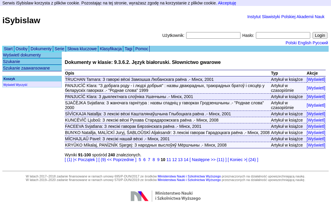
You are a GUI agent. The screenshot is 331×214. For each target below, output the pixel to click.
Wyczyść (21, 84)
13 (180, 159)
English (304, 42)
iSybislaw (21, 20)
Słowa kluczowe (82, 48)
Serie (59, 48)
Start (8, 48)
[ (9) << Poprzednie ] (118, 159)
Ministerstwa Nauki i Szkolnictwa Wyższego (189, 176)
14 (186, 159)
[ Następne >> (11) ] (208, 159)
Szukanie (11, 61)
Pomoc (141, 48)
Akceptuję (227, 3)
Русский (320, 42)
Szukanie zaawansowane (26, 68)
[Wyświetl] (316, 79)
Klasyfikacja (111, 48)
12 (174, 159)
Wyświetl (9, 84)
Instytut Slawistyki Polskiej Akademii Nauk (285, 16)
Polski (291, 42)
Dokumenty (41, 48)
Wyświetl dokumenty (22, 55)
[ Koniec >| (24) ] (243, 159)
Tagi (128, 48)
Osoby (22, 48)
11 (169, 159)
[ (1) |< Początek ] (81, 159)
